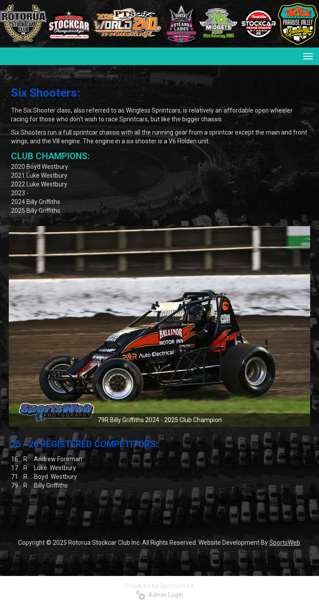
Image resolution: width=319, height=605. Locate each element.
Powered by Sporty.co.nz (159, 585)
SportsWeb (284, 542)
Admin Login (159, 594)
